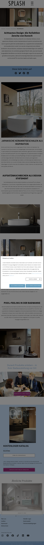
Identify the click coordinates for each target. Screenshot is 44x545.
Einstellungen (33, 279)
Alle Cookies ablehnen (17, 285)
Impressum (11, 275)
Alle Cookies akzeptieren (34, 285)
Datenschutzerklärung (36, 273)
